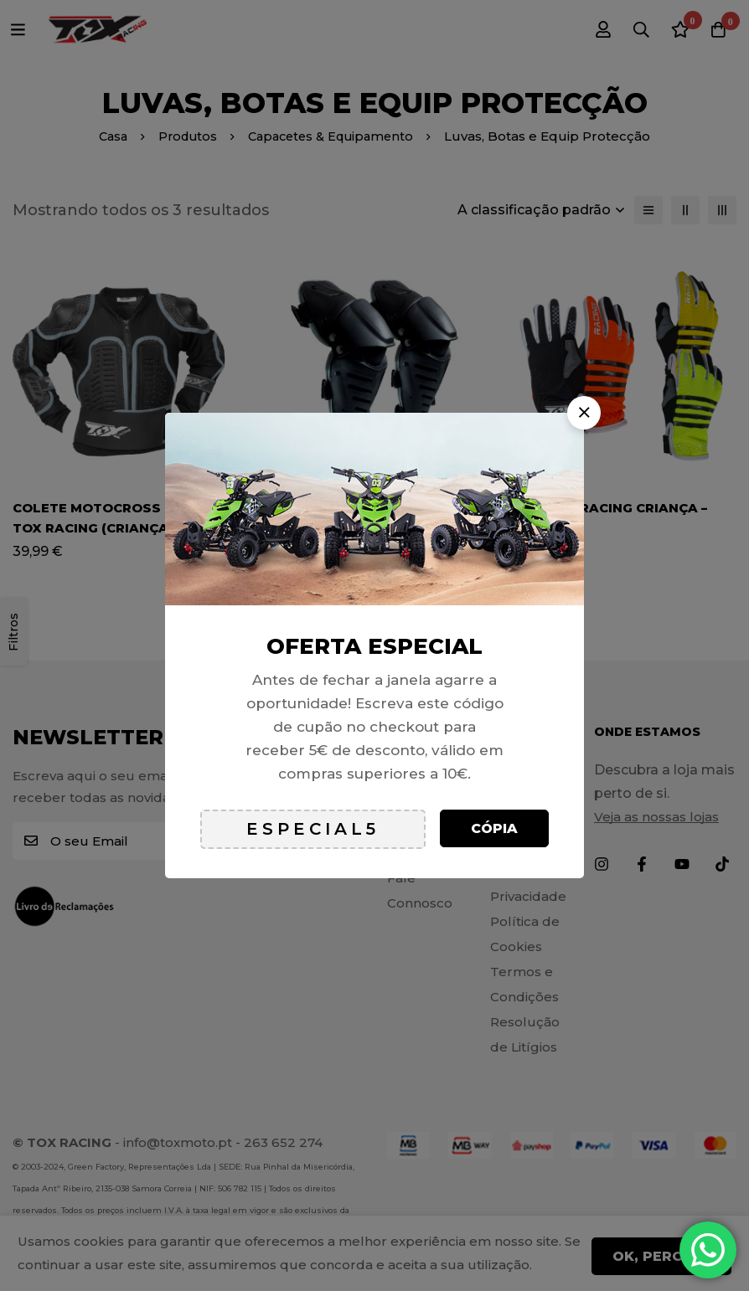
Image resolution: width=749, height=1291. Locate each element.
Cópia (494, 828)
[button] (584, 412)
